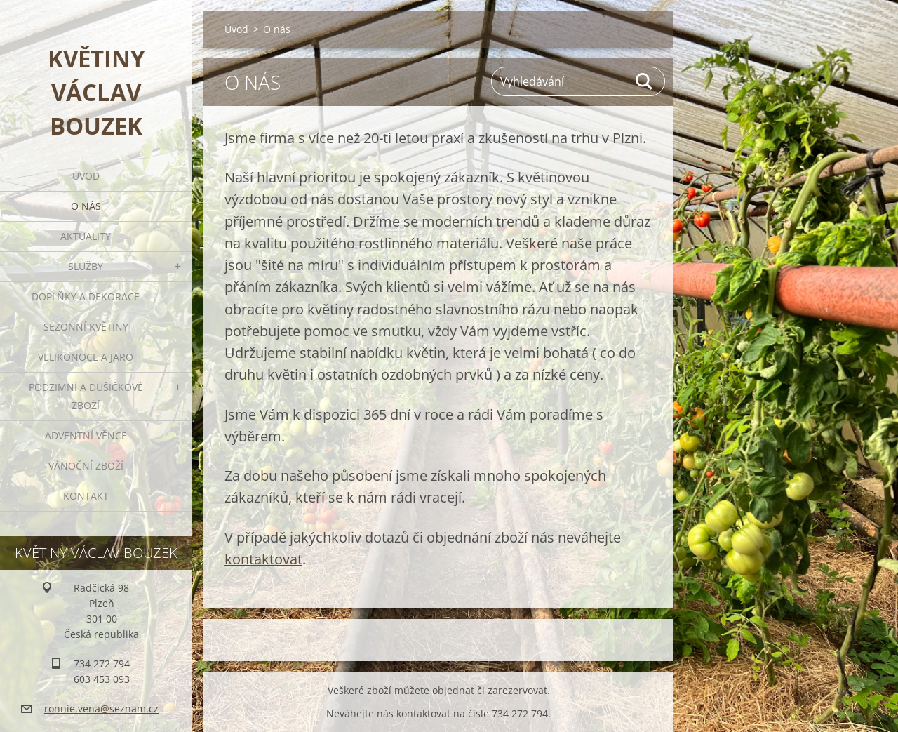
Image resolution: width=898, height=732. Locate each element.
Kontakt (86, 496)
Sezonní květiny (85, 326)
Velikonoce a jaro (85, 357)
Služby (85, 266)
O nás (86, 206)
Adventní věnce (86, 435)
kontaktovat (263, 559)
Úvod (86, 175)
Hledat (645, 81)
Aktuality (85, 236)
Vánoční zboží (85, 465)
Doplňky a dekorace (86, 296)
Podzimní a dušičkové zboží (86, 396)
